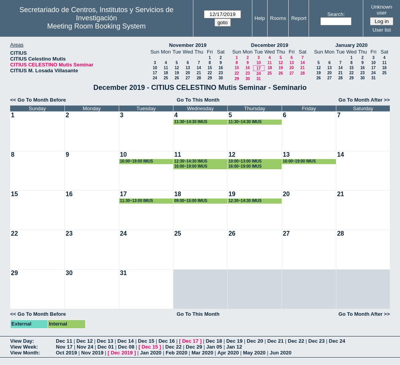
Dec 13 (105, 341)
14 (198, 68)
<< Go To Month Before (38, 100)
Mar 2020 (202, 353)
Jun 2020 (280, 353)
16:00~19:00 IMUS (136, 161)
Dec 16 (167, 341)
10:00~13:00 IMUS (245, 161)
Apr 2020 (228, 353)
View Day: (22, 341)
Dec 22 (296, 341)
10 (155, 68)
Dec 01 (106, 347)
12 (177, 68)
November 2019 (188, 45)
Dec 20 (255, 341)
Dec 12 (85, 341)
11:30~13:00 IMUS (136, 201)
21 (198, 73)
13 (188, 68)
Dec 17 (190, 341)
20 (188, 73)
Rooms (278, 18)
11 (166, 68)
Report (298, 18)
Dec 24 (337, 341)
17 (155, 73)
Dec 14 (126, 341)
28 (198, 78)
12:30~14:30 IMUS (190, 161)
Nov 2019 (92, 353)
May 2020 (254, 353)
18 (166, 73)
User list (382, 30)
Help (260, 18)
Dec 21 (275, 341)
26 (177, 78)
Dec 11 (64, 341)
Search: (336, 14)
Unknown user (381, 10)
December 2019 (269, 45)
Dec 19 (234, 341)
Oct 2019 (66, 353)
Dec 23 (316, 341)
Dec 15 (146, 341)
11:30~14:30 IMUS (190, 122)
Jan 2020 (150, 353)
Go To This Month (198, 100)
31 (258, 79)
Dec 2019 (121, 353)
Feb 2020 (177, 353)
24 (155, 78)
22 (209, 73)
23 (220, 73)
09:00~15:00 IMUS (190, 201)
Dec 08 (126, 347)
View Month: (25, 353)
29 (209, 78)
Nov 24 (85, 347)
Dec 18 (214, 341)
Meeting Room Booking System (96, 26)
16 (220, 68)
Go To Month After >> (364, 100)
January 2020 (352, 45)
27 (188, 78)
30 (220, 78)
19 (177, 73)
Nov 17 (64, 347)
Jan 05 (214, 347)
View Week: (24, 347)
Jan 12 (234, 347)
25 (166, 78)
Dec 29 (194, 347)
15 (209, 68)
